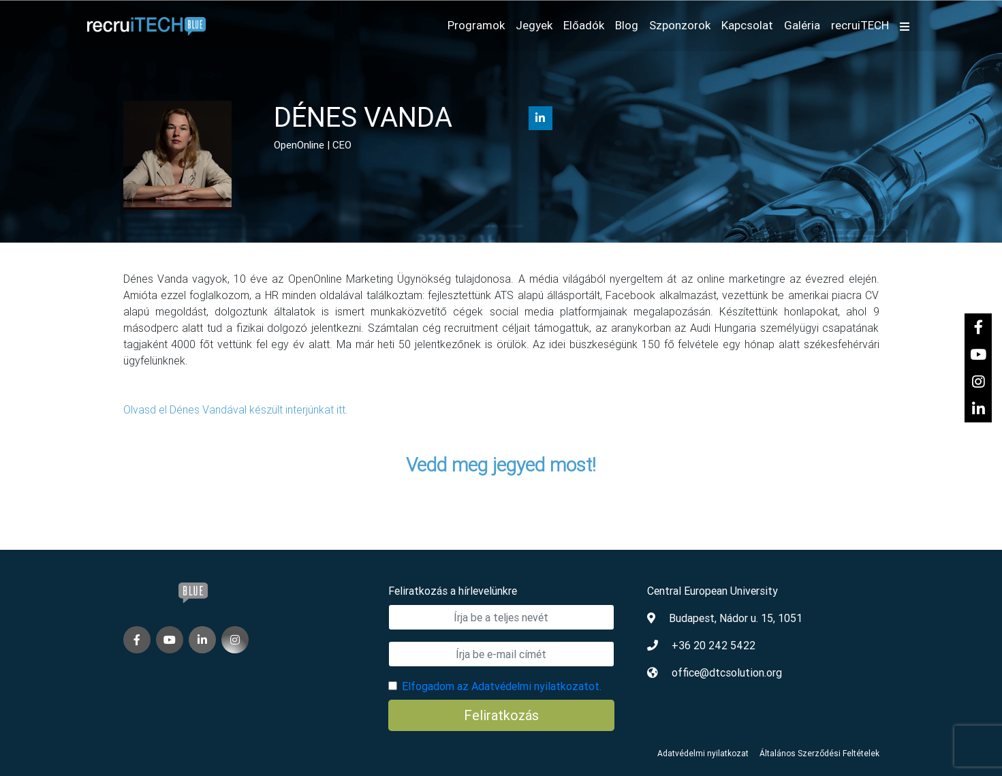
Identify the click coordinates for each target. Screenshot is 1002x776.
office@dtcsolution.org (727, 672)
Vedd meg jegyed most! (501, 464)
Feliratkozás (501, 715)
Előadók (583, 25)
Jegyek (534, 25)
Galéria (802, 25)
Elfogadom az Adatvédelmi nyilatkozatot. (501, 686)
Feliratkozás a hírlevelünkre (452, 590)
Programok (476, 25)
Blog (626, 25)
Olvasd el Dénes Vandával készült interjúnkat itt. (237, 409)
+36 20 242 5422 (713, 645)
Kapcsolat (747, 25)
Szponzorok (679, 25)
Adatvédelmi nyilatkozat (703, 753)
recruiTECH (860, 25)
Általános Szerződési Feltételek (819, 753)
